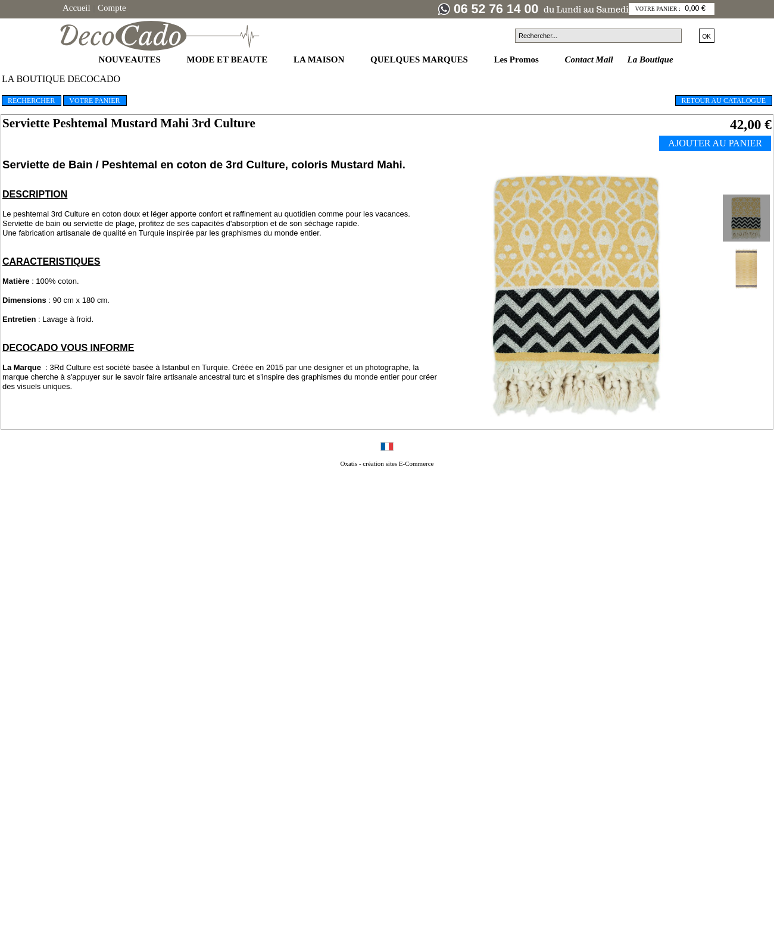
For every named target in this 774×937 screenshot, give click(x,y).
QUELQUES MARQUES (420, 59)
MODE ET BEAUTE (228, 59)
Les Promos (517, 59)
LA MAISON (320, 59)
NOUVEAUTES (131, 59)
